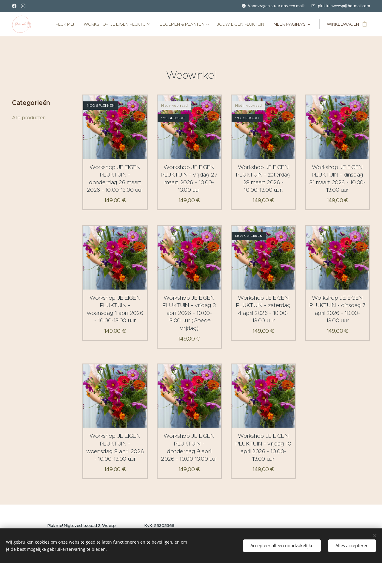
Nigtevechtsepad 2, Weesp (89, 525)
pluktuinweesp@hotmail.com (344, 5)
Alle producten (29, 117)
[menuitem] (63, 24)
